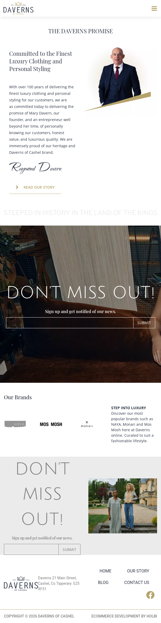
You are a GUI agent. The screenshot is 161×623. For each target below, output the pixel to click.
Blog (103, 582)
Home (105, 571)
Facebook (151, 595)
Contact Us (136, 582)
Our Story (138, 571)
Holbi (152, 616)
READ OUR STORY (39, 187)
